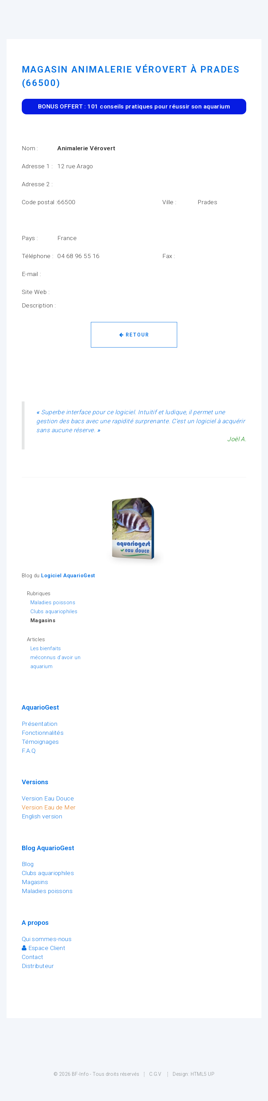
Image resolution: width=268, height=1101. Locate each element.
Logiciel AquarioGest (68, 575)
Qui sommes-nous (47, 939)
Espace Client (44, 948)
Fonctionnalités (43, 732)
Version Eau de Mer (49, 807)
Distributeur (38, 965)
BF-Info (80, 1074)
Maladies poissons (52, 602)
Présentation (39, 723)
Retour (134, 335)
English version (42, 816)
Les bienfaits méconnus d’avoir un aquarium (55, 657)
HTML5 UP (202, 1074)
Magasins (35, 882)
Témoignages (40, 741)
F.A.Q (29, 750)
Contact (33, 956)
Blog (28, 864)
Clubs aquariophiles (53, 611)
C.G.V (155, 1074)
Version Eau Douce (48, 798)
